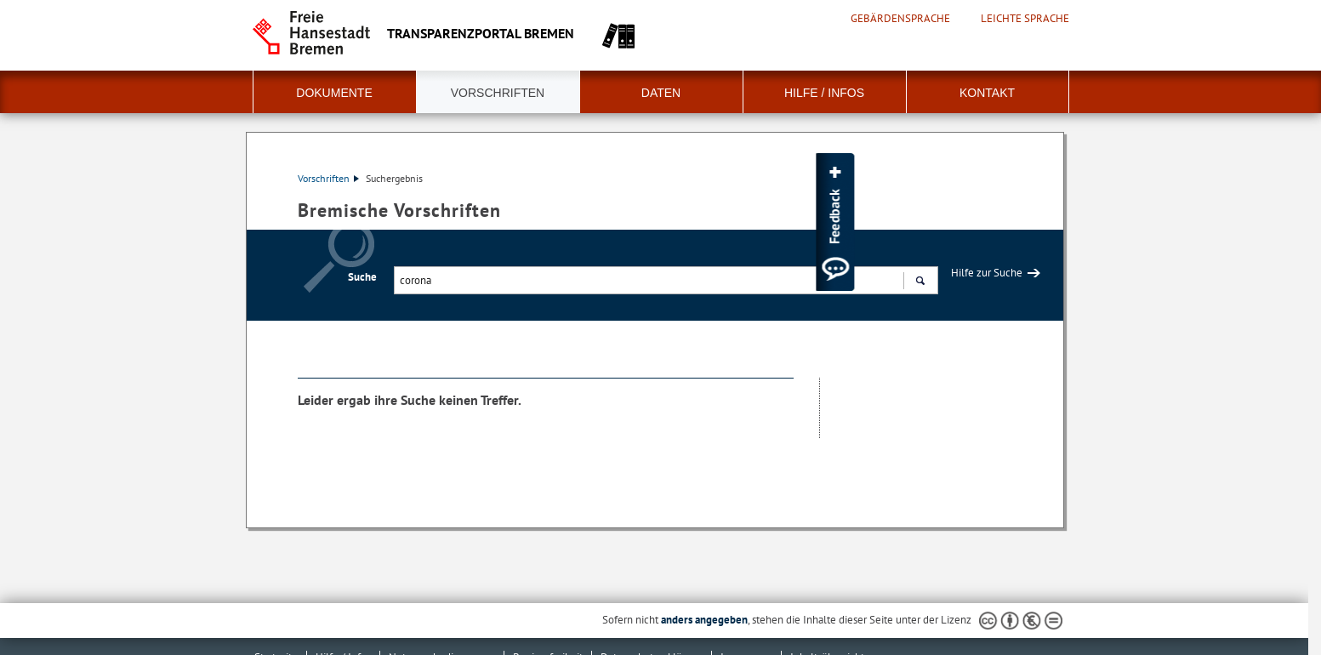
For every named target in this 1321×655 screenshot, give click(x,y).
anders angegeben (704, 619)
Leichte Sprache (1025, 19)
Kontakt (987, 93)
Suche (362, 277)
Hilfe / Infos (824, 93)
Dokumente (334, 93)
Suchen (920, 282)
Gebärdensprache (900, 19)
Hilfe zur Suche (986, 272)
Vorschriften (497, 93)
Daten (660, 93)
